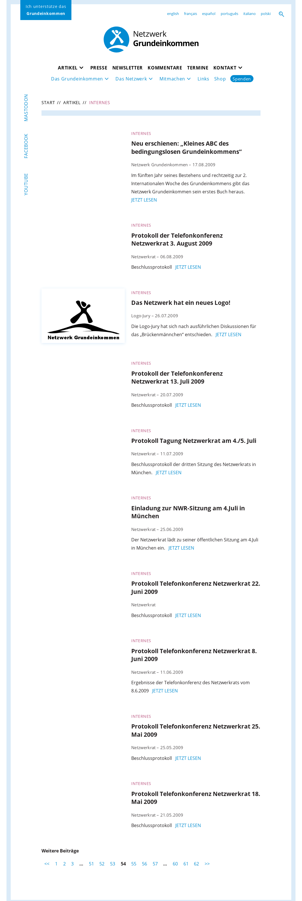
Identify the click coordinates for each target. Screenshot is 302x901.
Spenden (242, 79)
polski (266, 13)
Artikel (68, 67)
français (190, 13)
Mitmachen (172, 78)
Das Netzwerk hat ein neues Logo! (180, 303)
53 (112, 863)
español (208, 13)
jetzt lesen (144, 199)
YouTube (26, 184)
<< (46, 863)
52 (101, 863)
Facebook (26, 146)
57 (155, 863)
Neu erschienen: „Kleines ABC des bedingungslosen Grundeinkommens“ (186, 147)
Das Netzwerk (131, 78)
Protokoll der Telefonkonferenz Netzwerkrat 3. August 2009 (177, 239)
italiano (249, 13)
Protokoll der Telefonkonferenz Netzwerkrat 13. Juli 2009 (177, 377)
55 (133, 863)
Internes (141, 133)
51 (91, 863)
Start (48, 102)
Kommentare (165, 67)
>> (207, 863)
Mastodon (26, 107)
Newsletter (127, 67)
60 (175, 863)
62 (196, 863)
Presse (99, 67)
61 (186, 863)
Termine (198, 67)
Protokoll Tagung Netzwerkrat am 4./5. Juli (193, 441)
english (173, 13)
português (229, 13)
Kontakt (225, 67)
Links (203, 78)
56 (144, 863)
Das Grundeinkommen (77, 78)
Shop (220, 78)
